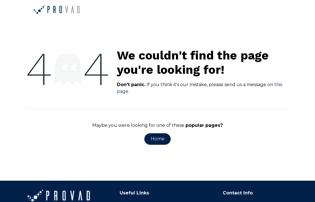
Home (158, 138)
